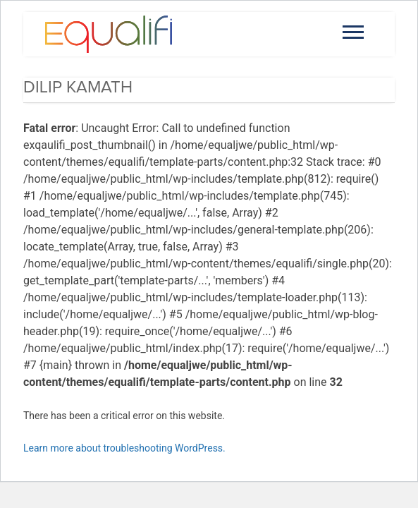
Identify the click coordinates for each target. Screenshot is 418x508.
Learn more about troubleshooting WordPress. (124, 448)
